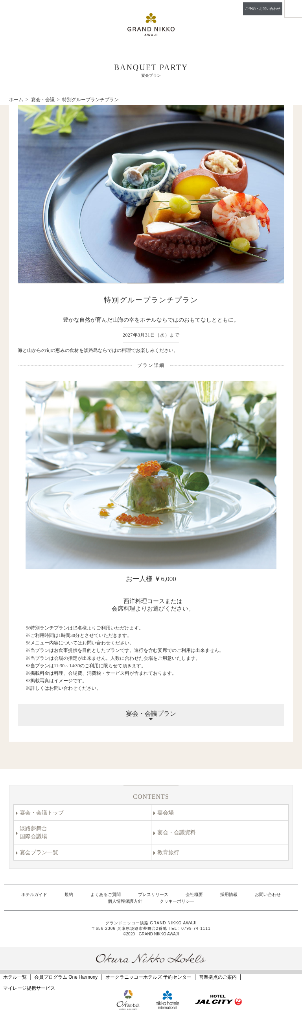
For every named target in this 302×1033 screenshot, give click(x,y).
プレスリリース (153, 894)
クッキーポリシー (177, 901)
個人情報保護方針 (125, 901)
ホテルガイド (34, 894)
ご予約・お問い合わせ (262, 9)
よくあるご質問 (105, 894)
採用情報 (229, 894)
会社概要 (194, 894)
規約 (68, 894)
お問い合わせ (268, 894)
